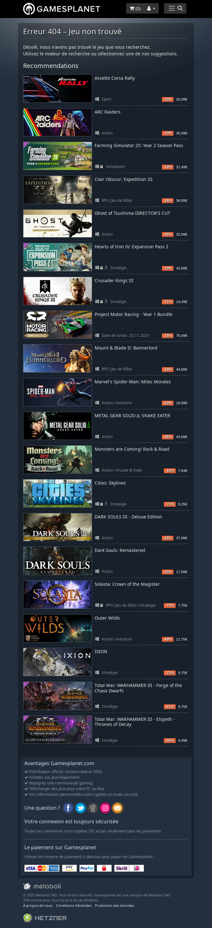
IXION (101, 651)
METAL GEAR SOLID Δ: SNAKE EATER (132, 415)
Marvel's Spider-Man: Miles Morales (133, 382)
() (134, 8)
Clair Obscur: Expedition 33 (124, 179)
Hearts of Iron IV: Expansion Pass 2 (131, 247)
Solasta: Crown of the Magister (127, 584)
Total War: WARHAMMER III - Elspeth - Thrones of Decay (135, 721)
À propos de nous (38, 905)
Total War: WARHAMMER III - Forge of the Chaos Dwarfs (138, 688)
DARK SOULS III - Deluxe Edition (128, 517)
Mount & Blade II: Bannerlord (126, 348)
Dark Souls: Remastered (120, 550)
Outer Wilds (107, 618)
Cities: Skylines (110, 483)
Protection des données (114, 905)
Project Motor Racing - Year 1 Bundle (133, 314)
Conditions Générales (73, 905)
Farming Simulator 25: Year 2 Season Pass (139, 145)
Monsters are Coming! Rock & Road (132, 449)
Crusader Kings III (114, 280)
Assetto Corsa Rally (115, 78)
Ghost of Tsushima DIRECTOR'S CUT (132, 213)
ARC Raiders (108, 112)
